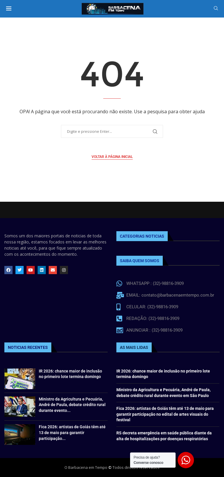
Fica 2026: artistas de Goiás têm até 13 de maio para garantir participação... (72, 432)
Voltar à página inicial (112, 157)
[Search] (216, 9)
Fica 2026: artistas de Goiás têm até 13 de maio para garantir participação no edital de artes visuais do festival (165, 414)
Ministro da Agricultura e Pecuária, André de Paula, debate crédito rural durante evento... (72, 405)
